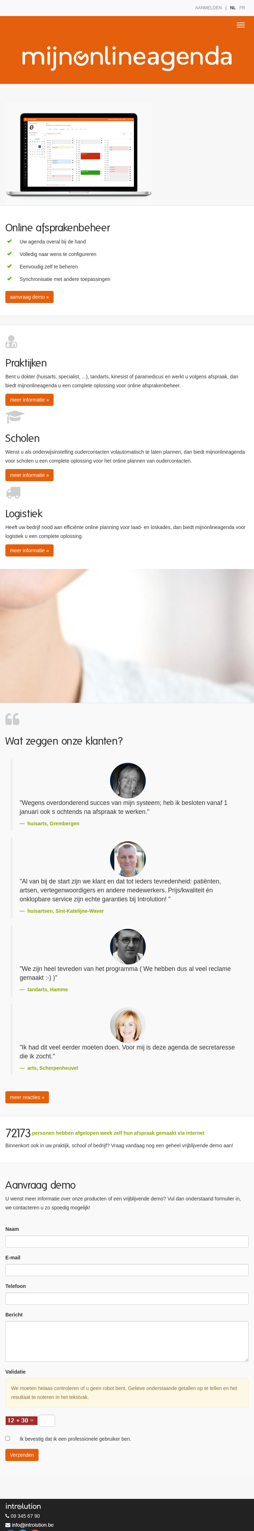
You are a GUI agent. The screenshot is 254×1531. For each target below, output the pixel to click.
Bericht (14, 1315)
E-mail (12, 1257)
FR (242, 7)
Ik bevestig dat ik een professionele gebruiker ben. (75, 1439)
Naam (12, 1229)
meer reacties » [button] (27, 1097)
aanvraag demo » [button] (29, 297)
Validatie (15, 1372)
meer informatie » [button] (29, 400)
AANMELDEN (208, 7)
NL (233, 7)
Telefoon (15, 1286)
